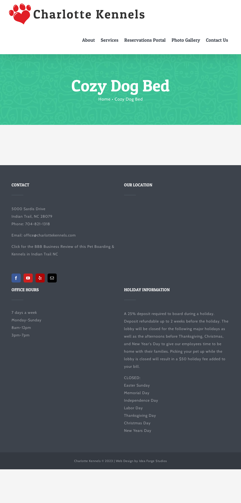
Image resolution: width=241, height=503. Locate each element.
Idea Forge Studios (153, 461)
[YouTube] (28, 278)
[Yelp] (40, 278)
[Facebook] (16, 278)
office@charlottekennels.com (50, 235)
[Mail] (52, 278)
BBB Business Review (54, 246)
